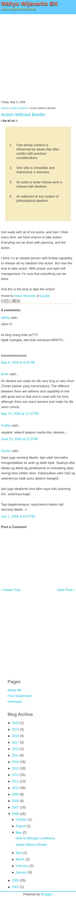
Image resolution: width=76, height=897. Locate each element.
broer (5, 374)
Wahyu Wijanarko (25, 295)
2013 (15, 768)
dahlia (5, 317)
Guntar (6, 451)
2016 (15, 749)
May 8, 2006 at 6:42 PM (18, 362)
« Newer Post (10, 590)
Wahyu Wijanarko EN (29, 3)
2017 (15, 742)
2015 (15, 755)
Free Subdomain (20, 696)
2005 (15, 880)
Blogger (46, 894)
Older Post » (66, 590)
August (21, 826)
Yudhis (6, 425)
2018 (15, 736)
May (19, 832)
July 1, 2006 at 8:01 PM (18, 516)
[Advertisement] (38, 54)
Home (4, 108)
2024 (15, 723)
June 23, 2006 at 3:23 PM (19, 439)
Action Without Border (23, 114)
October (21, 819)
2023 (15, 729)
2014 (15, 762)
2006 (15, 814)
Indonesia (15, 701)
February (22, 866)
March (20, 859)
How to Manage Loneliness (35, 838)
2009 (15, 794)
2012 (15, 775)
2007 (15, 807)
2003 (15, 887)
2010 (15, 788)
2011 (15, 781)
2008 (15, 801)
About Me (14, 690)
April (19, 853)
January (21, 872)
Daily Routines (19, 108)
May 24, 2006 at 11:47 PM (20, 413)
